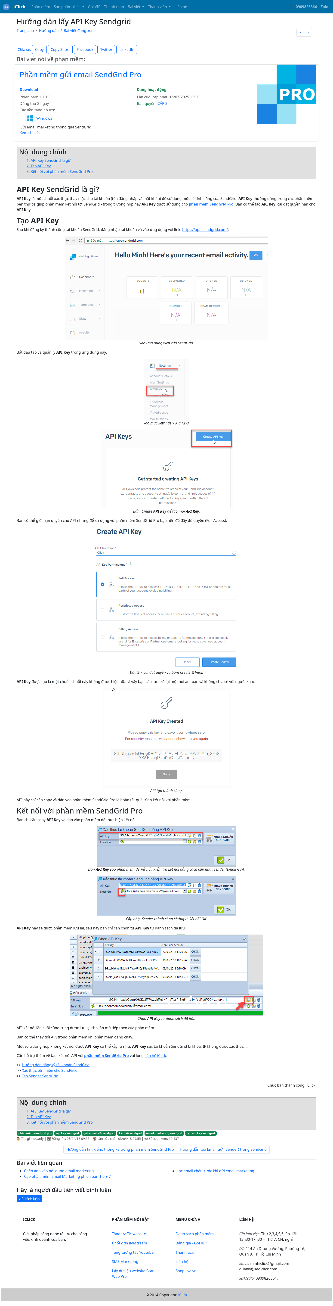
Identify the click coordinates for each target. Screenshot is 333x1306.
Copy (39, 49)
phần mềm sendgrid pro (35, 1133)
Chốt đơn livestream (129, 1243)
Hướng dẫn (49, 30)
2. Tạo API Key (39, 165)
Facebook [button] (85, 49)
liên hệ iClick (155, 1055)
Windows (44, 118)
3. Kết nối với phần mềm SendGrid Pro (60, 171)
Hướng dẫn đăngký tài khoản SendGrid (55, 1064)
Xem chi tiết (30, 132)
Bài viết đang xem (79, 30)
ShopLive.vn (186, 1270)
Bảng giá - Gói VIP (191, 1243)
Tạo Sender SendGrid (40, 1075)
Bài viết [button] (134, 6)
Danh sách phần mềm (195, 1233)
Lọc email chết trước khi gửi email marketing (215, 1170)
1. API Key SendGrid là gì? (49, 160)
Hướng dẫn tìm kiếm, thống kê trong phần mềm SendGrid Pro (120, 1149)
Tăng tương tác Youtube (133, 1252)
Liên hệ (180, 6)
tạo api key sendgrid (201, 1133)
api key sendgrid (67, 1133)
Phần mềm (40, 6)
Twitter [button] (106, 49)
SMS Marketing (125, 1261)
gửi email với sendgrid (98, 1133)
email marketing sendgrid (164, 1133)
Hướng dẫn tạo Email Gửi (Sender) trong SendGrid (223, 1149)
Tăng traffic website (129, 1233)
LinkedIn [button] (126, 49)
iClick (182, 1294)
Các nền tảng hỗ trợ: (37, 109)
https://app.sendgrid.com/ (205, 229)
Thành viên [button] (158, 6)
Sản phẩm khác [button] (67, 6)
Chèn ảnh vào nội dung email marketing (59, 1170)
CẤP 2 (162, 103)
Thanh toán (114, 6)
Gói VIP (94, 6)
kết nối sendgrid (130, 1133)
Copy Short (60, 49)
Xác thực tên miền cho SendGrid (49, 1070)
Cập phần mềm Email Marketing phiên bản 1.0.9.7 (67, 1176)
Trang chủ (25, 30)
